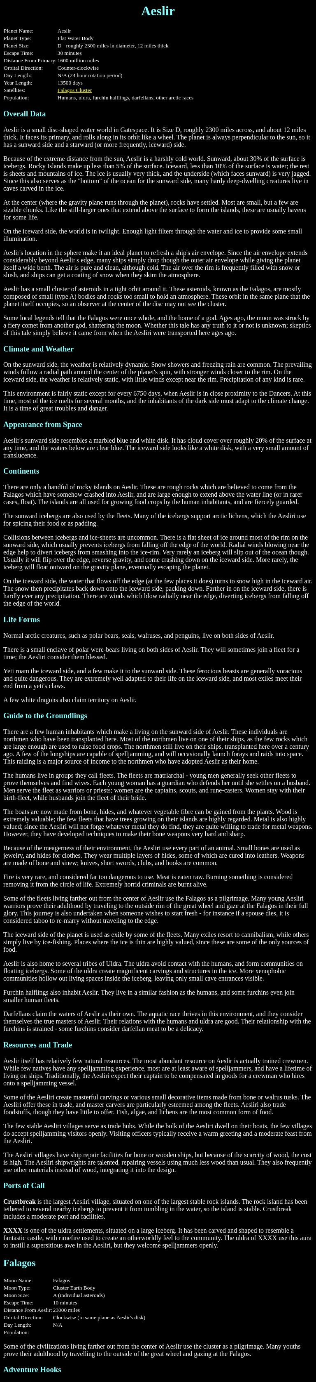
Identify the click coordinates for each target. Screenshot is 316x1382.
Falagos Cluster (75, 90)
